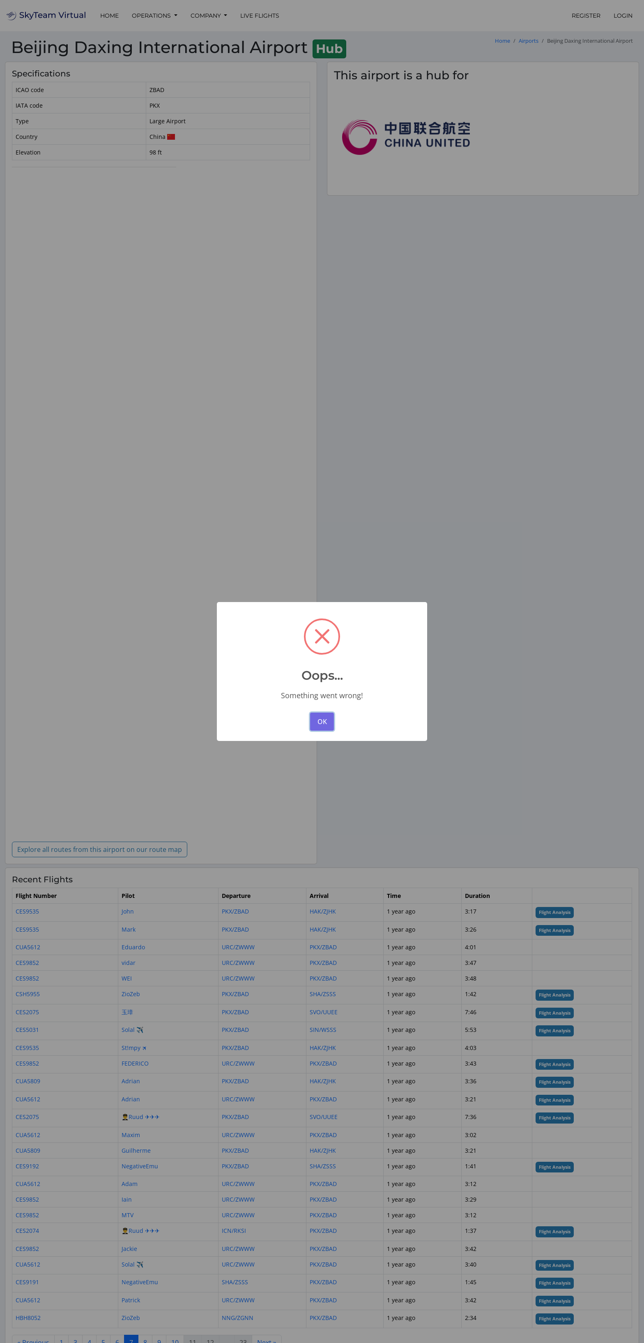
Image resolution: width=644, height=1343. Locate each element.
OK (322, 721)
